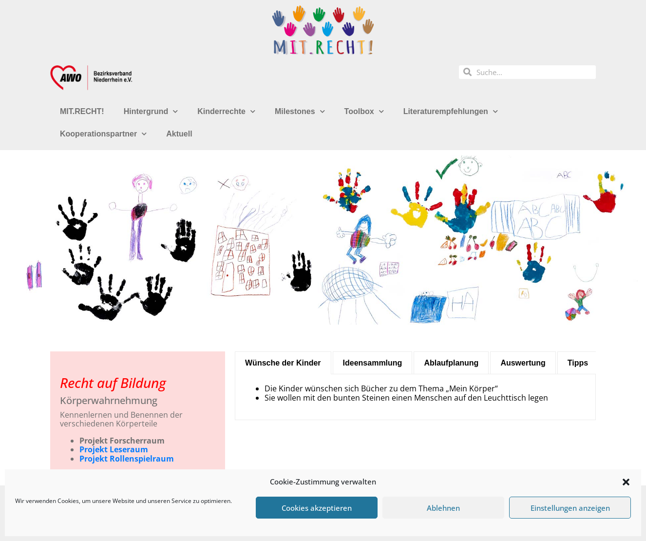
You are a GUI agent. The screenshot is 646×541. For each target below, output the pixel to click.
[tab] (283, 362)
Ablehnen (443, 508)
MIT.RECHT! (82, 111)
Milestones (300, 111)
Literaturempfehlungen (450, 111)
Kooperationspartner (103, 133)
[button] (626, 482)
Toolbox (364, 111)
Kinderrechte (226, 111)
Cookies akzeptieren (317, 508)
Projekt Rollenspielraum (126, 458)
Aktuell (179, 134)
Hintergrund (151, 111)
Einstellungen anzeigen (570, 508)
